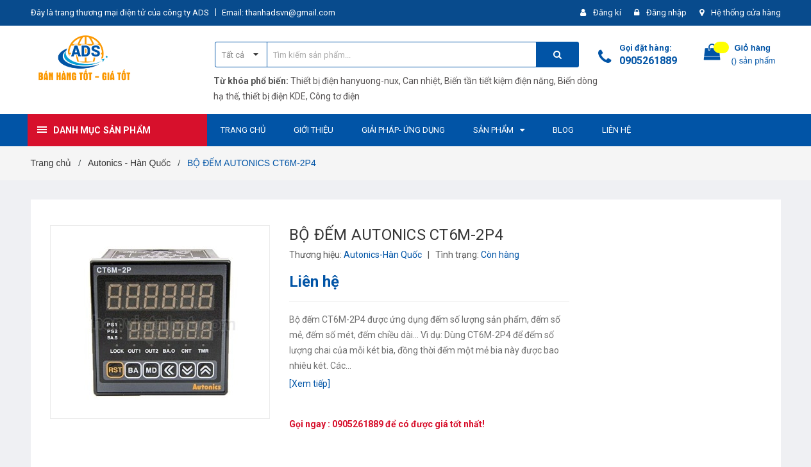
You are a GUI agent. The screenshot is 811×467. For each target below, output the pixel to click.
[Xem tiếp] (309, 383)
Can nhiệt (421, 81)
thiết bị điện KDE (274, 96)
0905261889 (648, 61)
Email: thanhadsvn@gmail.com (278, 12)
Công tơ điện (335, 96)
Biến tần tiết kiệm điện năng (499, 81)
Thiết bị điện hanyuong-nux (344, 81)
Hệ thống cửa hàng (746, 12)
